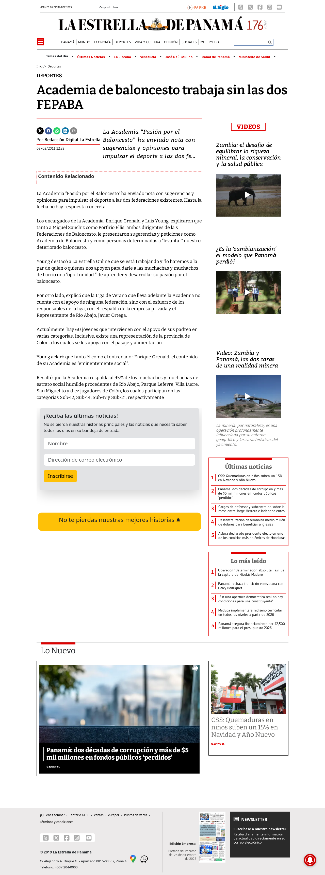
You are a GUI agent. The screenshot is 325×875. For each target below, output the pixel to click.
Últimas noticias (248, 466)
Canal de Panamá (216, 57)
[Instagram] (269, 7)
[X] (250, 7)
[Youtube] (279, 7)
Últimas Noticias (91, 57)
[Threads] (241, 7)
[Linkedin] (65, 130)
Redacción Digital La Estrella (72, 140)
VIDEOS (248, 126)
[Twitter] (40, 130)
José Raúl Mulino (178, 57)
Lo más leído (248, 561)
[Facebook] (260, 7)
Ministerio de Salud (254, 57)
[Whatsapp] (56, 130)
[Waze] (144, 858)
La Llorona (122, 57)
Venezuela (148, 57)
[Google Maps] (133, 858)
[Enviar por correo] (73, 130)
